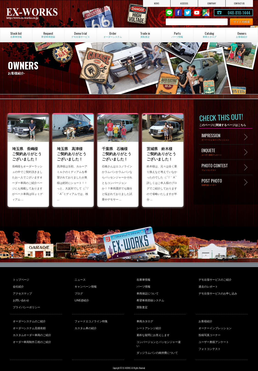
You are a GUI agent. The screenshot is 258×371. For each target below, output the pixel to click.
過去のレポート (207, 285)
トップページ (20, 279)
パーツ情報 (143, 285)
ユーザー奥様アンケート (213, 336)
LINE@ (169, 12)
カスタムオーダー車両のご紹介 (31, 329)
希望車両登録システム (150, 298)
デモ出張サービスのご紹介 (214, 279)
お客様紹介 (205, 317)
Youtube (196, 12)
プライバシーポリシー (26, 304)
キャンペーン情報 (85, 285)
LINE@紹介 (81, 298)
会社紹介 (17, 285)
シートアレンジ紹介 (148, 323)
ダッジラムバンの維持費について (157, 342)
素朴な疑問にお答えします (152, 329)
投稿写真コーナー (209, 329)
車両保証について (147, 291)
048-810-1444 (239, 13)
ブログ (78, 291)
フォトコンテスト (209, 342)
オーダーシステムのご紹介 (28, 317)
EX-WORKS (42, 14)
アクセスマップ (22, 291)
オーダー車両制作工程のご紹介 (31, 336)
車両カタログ (144, 317)
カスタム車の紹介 (85, 323)
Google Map (205, 12)
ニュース (79, 279)
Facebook (178, 12)
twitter (187, 12)
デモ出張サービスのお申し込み (217, 291)
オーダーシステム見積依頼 (28, 323)
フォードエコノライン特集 (90, 317)
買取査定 (141, 304)
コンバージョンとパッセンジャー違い (159, 336)
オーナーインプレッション (214, 323)
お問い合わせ (20, 298)
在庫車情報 (143, 279)
